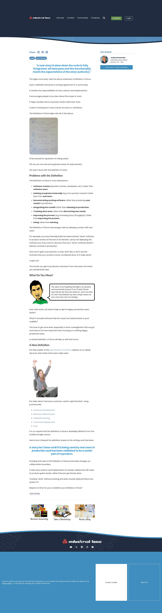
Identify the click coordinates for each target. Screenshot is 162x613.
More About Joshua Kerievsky (116, 67)
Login (128, 18)
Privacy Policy (7, 583)
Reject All (144, 582)
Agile (32, 58)
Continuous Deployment (44, 422)
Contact (116, 18)
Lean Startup (41, 58)
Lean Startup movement (60, 350)
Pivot (35, 426)
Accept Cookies (111, 582)
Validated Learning (41, 418)
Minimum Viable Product (44, 414)
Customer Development (44, 410)
